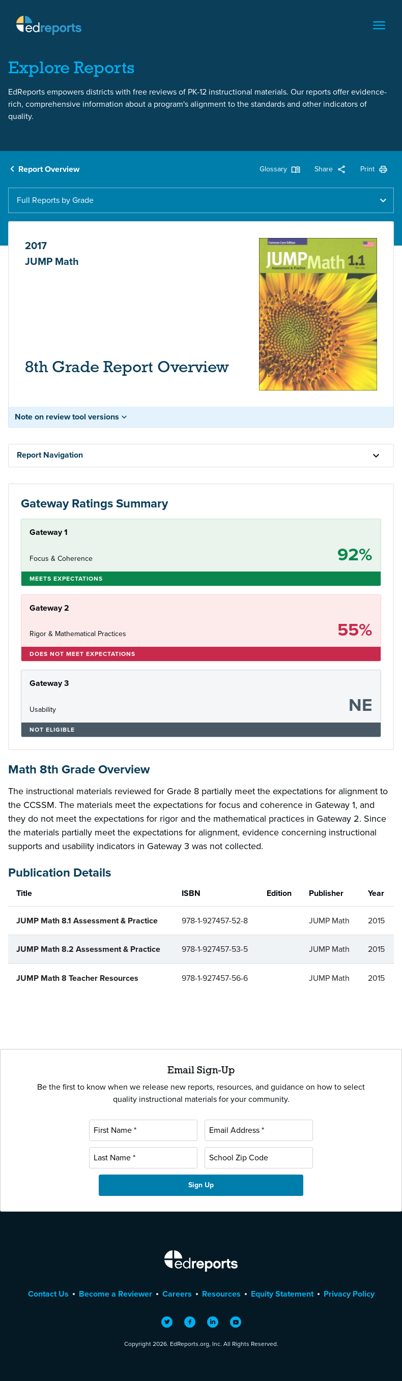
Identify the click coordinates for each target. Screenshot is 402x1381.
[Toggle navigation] (379, 25)
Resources (221, 1294)
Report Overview (48, 169)
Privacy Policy (349, 1294)
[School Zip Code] (259, 1157)
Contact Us (48, 1294)
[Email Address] (259, 1130)
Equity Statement (282, 1294)
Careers (177, 1294)
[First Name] (143, 1130)
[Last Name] (143, 1157)
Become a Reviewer (115, 1294)
